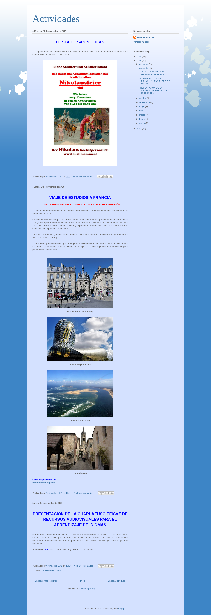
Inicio (82, 581)
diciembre (144, 64)
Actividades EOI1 (145, 37)
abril (141, 110)
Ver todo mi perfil (141, 42)
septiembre (144, 102)
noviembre (144, 68)
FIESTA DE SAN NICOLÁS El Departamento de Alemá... (153, 73)
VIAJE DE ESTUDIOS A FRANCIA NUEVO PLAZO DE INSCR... (154, 81)
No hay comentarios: (83, 176)
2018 (139, 60)
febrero (143, 119)
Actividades (56, 18)
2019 (139, 56)
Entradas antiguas (116, 581)
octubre (143, 98)
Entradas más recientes (46, 581)
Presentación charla (51, 570)
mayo (142, 106)
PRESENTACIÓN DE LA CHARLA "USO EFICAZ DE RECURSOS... (153, 90)
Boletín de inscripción (43, 482)
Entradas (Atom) (87, 588)
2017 (139, 128)
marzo (142, 115)
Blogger (122, 608)
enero (142, 123)
